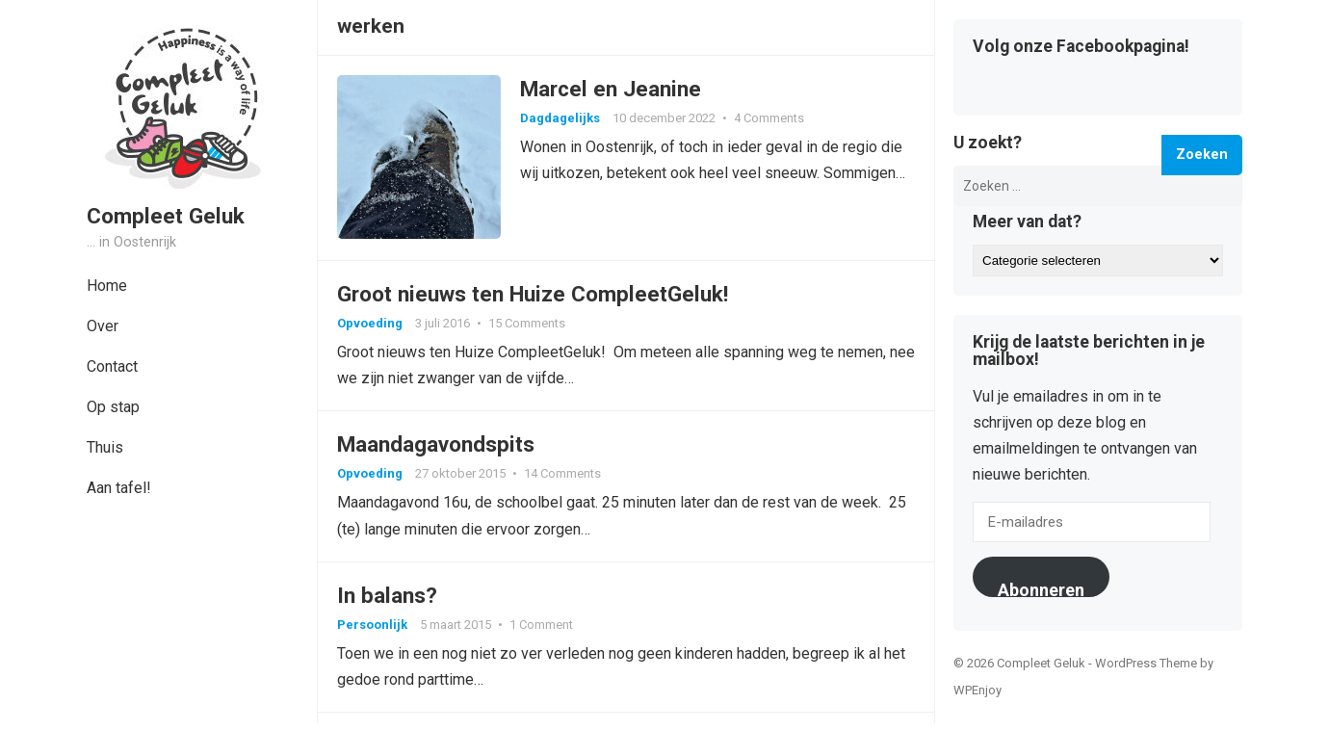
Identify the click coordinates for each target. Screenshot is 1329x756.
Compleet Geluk (166, 215)
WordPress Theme (1146, 663)
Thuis (105, 447)
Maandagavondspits (435, 443)
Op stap (113, 407)
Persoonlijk (372, 624)
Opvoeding (370, 323)
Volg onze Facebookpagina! (1081, 47)
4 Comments (769, 118)
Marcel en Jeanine (610, 88)
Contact (112, 366)
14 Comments (562, 473)
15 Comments (526, 323)
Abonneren (1041, 588)
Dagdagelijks (560, 118)
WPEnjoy (977, 690)
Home (107, 285)
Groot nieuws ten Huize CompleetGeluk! (532, 293)
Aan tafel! (119, 488)
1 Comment (541, 624)
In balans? (387, 595)
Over (102, 326)
